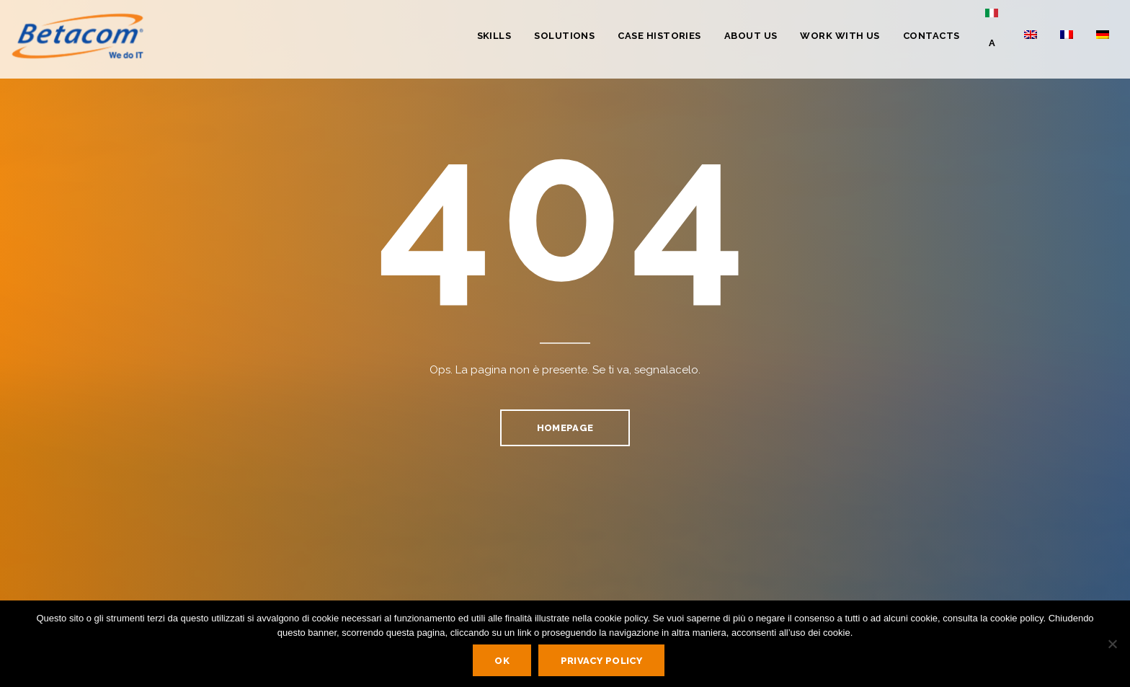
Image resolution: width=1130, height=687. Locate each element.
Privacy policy (602, 660)
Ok (502, 660)
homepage (565, 427)
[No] (1112, 644)
